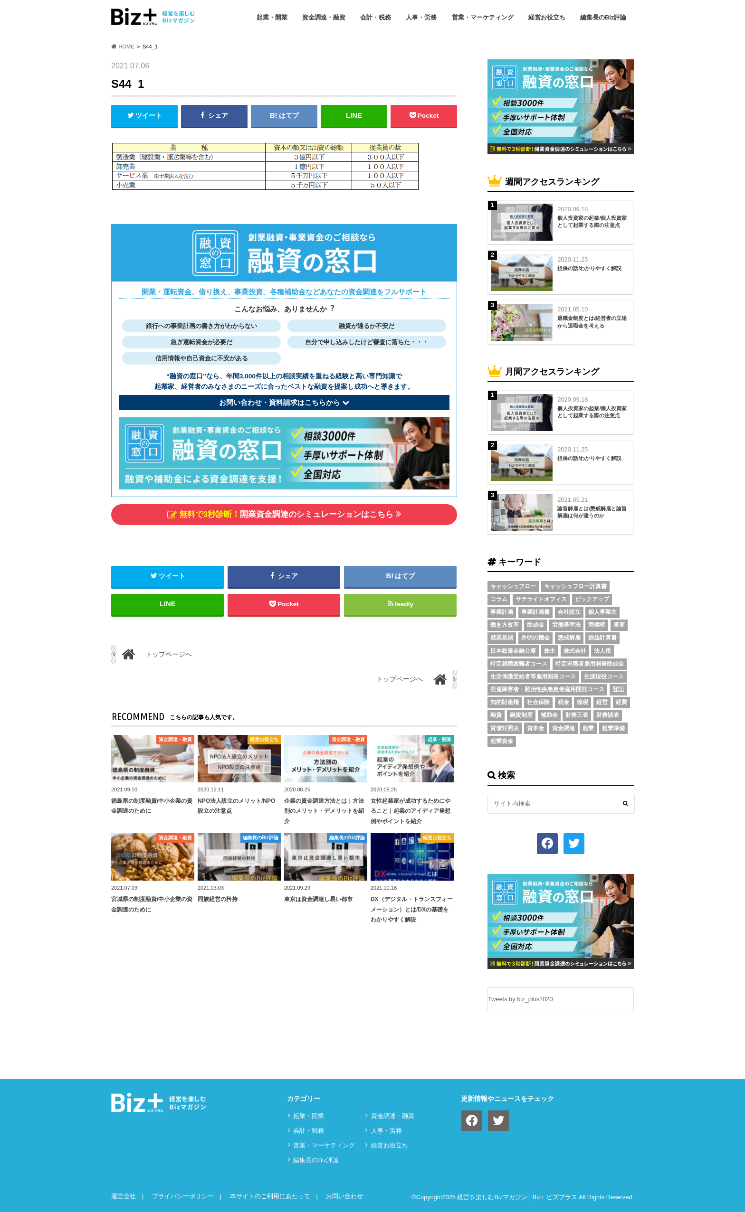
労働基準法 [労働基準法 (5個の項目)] (566, 624)
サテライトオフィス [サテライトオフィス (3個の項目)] (541, 599)
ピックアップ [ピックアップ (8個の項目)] (592, 599)
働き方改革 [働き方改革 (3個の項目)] (504, 624)
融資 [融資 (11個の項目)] (496, 715)
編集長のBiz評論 (603, 17)
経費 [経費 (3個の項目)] (621, 702)
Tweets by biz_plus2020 (520, 999)
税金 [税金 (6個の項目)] (563, 702)
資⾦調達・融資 (323, 17)
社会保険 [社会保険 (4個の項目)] (538, 702)
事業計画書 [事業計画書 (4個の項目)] (535, 612)
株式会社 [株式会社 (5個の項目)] (575, 651)
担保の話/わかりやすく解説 (589, 268)
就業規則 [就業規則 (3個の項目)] (501, 637)
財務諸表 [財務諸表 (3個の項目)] (607, 715)
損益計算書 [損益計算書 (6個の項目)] (602, 637)
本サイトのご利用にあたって (270, 1196)
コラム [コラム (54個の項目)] (498, 599)
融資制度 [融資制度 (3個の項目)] (521, 715)
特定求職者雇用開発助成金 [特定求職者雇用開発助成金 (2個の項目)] (589, 663)
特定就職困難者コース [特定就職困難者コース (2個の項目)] (518, 663)
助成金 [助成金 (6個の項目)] (535, 624)
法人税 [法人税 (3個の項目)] (602, 651)
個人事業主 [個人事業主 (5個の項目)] (602, 612)
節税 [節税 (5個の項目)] (582, 702)
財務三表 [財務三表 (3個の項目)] (576, 715)
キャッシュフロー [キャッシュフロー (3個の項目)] (513, 586)
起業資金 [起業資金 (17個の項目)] (501, 741)
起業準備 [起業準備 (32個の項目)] (613, 728)
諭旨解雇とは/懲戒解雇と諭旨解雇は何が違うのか (592, 512)
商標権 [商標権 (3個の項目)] (596, 624)
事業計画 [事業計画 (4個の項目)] (501, 612)
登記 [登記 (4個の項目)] (618, 689)
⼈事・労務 (421, 17)
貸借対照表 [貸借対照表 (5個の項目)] (504, 728)
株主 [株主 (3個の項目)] (549, 651)
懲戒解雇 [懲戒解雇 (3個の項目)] (569, 637)
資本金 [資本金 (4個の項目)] (535, 728)
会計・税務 (375, 17)
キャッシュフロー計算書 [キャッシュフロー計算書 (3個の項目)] (575, 586)
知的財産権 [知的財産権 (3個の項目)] (504, 702)
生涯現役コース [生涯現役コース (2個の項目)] (604, 676)
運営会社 (123, 1196)
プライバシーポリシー (183, 1196)
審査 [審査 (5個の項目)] (619, 624)
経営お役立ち (546, 17)
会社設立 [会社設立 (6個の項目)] (569, 612)
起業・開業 (272, 17)
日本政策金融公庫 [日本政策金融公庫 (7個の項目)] (513, 651)
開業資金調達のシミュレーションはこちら (284, 514)
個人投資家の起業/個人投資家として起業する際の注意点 (592, 221)
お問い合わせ (344, 1196)
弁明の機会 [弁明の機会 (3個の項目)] (535, 637)
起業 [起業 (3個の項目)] (588, 728)
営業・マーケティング (483, 17)
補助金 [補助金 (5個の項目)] (549, 715)
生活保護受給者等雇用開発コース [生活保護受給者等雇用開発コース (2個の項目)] (533, 676)
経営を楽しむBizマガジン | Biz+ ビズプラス (517, 1197)
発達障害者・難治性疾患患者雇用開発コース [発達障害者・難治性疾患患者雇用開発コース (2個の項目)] (547, 689)
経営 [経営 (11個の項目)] (602, 702)
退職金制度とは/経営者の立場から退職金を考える (592, 321)
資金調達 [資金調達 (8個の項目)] (563, 728)
